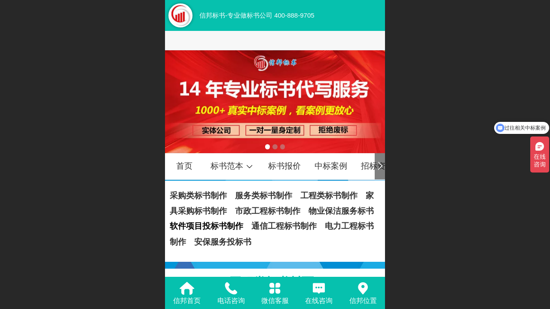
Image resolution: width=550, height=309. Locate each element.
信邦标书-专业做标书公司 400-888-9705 (257, 15)
